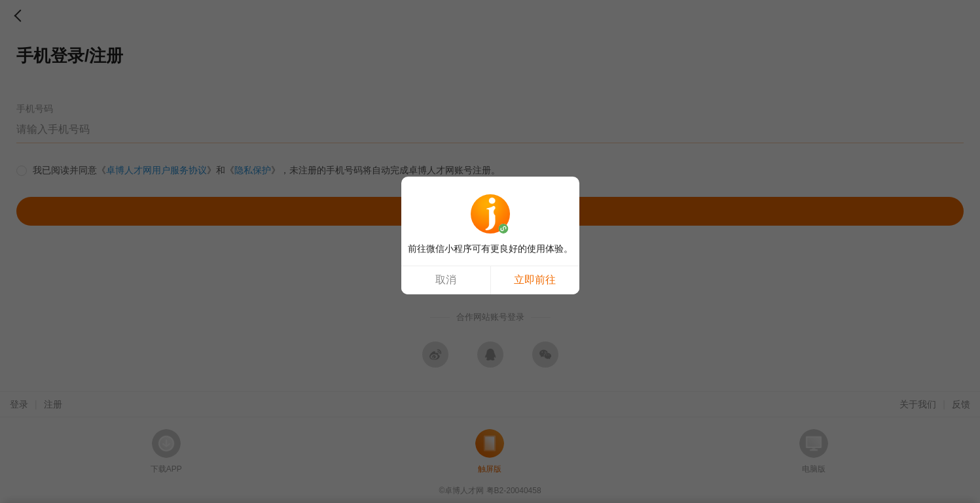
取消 (445, 279)
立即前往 (535, 279)
